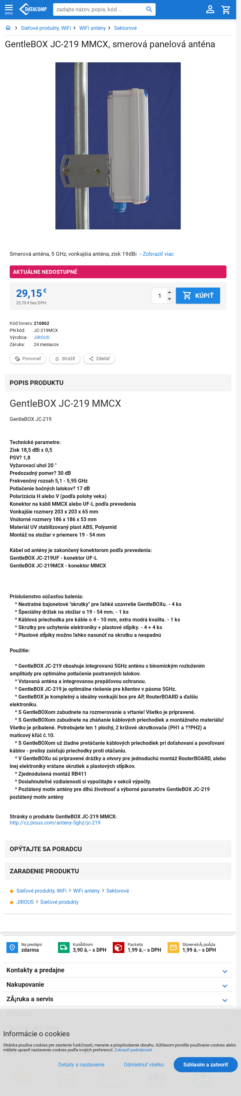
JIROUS (41, 337)
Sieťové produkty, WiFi (46, 28)
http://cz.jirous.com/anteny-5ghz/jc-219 (55, 823)
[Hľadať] (149, 9)
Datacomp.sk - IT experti (33, 9)
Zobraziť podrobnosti (133, 1049)
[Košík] (226, 9)
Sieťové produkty (59, 902)
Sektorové (125, 28)
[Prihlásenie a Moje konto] (210, 9)
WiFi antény (92, 28)
